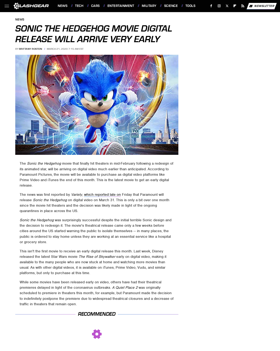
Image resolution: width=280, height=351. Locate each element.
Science (171, 6)
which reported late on (102, 194)
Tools (190, 6)
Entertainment (120, 6)
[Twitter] (227, 6)
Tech (79, 6)
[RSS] (243, 6)
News (62, 6)
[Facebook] (211, 6)
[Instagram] (219, 6)
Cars (95, 6)
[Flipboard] (235, 6)
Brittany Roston (30, 48)
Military (149, 6)
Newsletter (261, 6)
